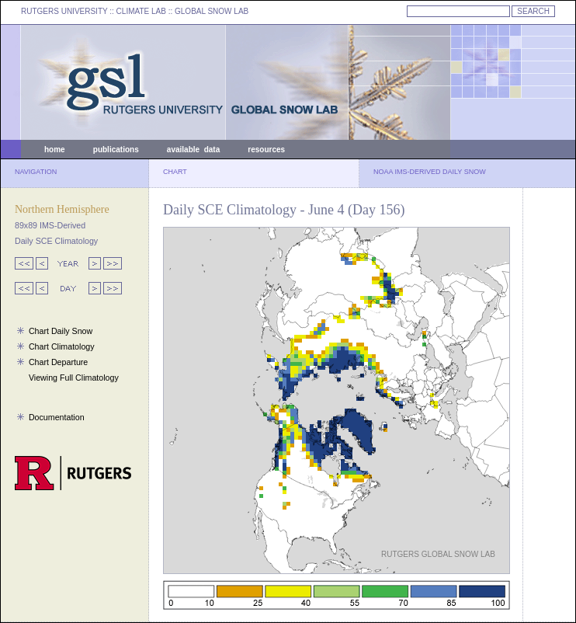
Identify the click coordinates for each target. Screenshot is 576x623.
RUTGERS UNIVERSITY (64, 11)
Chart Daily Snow (60, 331)
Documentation (57, 417)
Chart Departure (58, 362)
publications (116, 149)
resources (266, 149)
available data (193, 149)
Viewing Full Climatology (74, 377)
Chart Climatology (62, 346)
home (54, 149)
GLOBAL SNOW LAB (211, 11)
